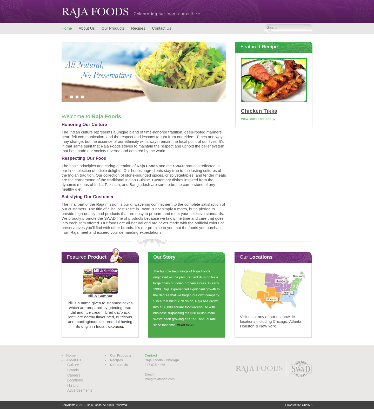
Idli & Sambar (100, 296)
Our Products (113, 28)
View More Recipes (256, 119)
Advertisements (79, 390)
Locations (75, 380)
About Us (87, 28)
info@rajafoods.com (160, 379)
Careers (73, 375)
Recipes (138, 28)
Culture (73, 365)
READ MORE (115, 326)
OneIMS (307, 404)
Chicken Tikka (259, 111)
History (73, 385)
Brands (73, 370)
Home (67, 28)
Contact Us (161, 28)
